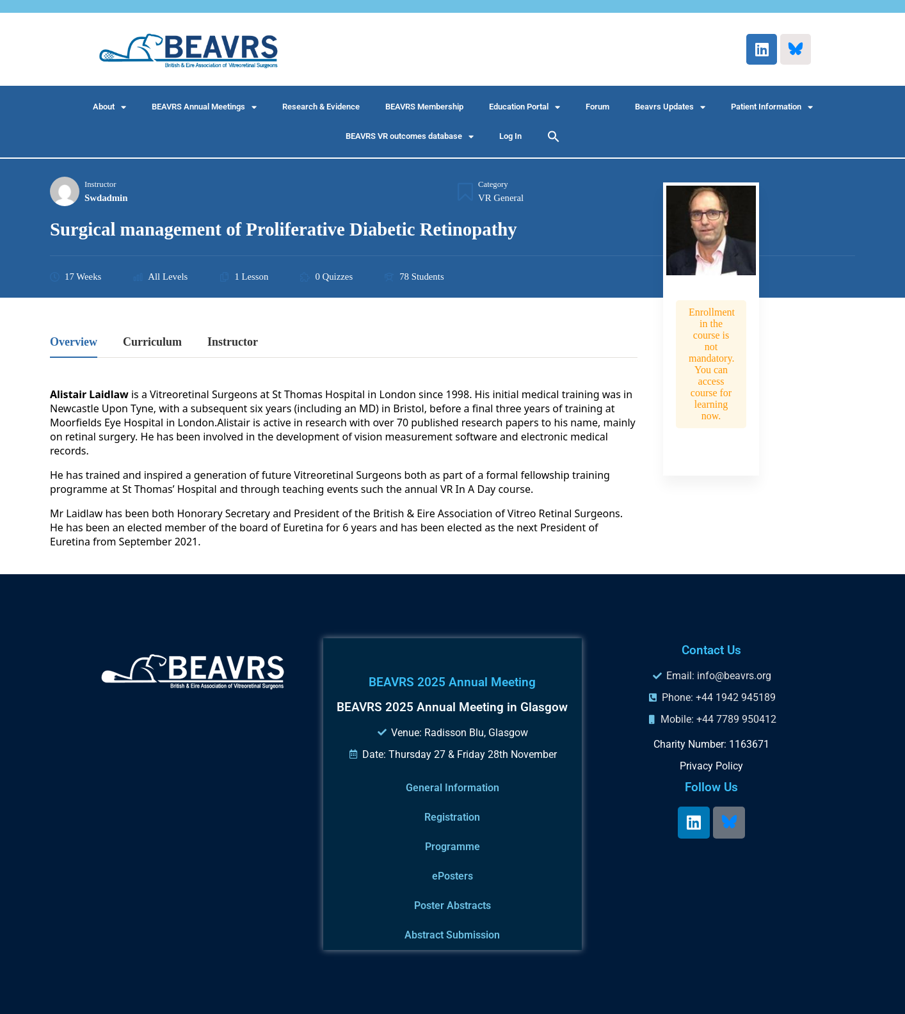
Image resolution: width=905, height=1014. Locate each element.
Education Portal (524, 107)
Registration (452, 817)
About (109, 107)
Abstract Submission (452, 935)
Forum (597, 106)
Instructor (100, 184)
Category (493, 184)
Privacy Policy (711, 766)
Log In (510, 136)
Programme (452, 847)
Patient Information (772, 107)
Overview (73, 342)
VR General (501, 198)
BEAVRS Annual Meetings (204, 107)
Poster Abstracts (452, 905)
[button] (553, 136)
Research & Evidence (321, 106)
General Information (452, 788)
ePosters (452, 876)
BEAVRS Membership (424, 106)
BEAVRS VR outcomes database (410, 136)
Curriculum (152, 342)
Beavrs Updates (670, 107)
